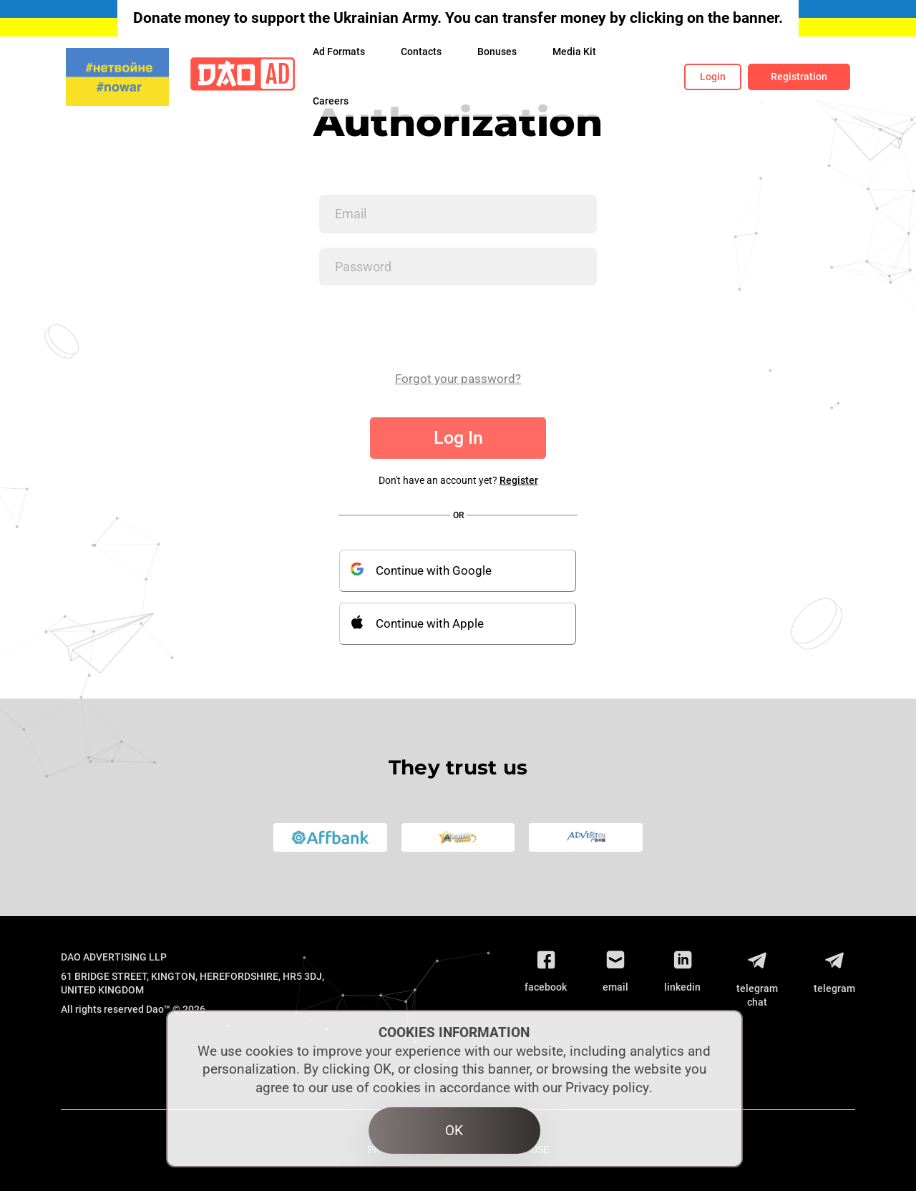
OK (454, 1130)
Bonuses (497, 51)
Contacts (421, 51)
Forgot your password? (458, 378)
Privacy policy (607, 1087)
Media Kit (574, 51)
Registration (799, 76)
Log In (458, 437)
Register (519, 480)
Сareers (331, 101)
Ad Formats (339, 51)
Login (713, 76)
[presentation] (428, 328)
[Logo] (242, 77)
